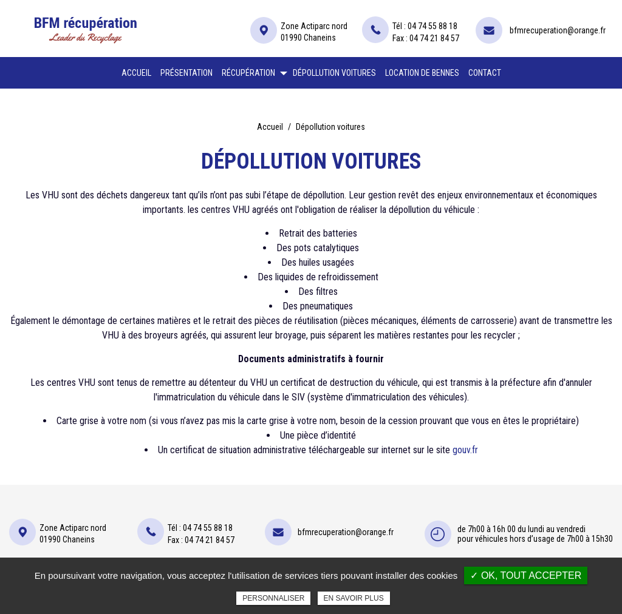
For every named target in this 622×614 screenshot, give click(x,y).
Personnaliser (273, 598)
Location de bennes (422, 73)
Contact (484, 73)
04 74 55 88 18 (432, 26)
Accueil (136, 73)
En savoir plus (354, 598)
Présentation (186, 73)
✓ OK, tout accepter (525, 575)
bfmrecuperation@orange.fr (558, 30)
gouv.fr (465, 450)
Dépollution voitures (334, 73)
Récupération (248, 73)
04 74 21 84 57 (434, 38)
